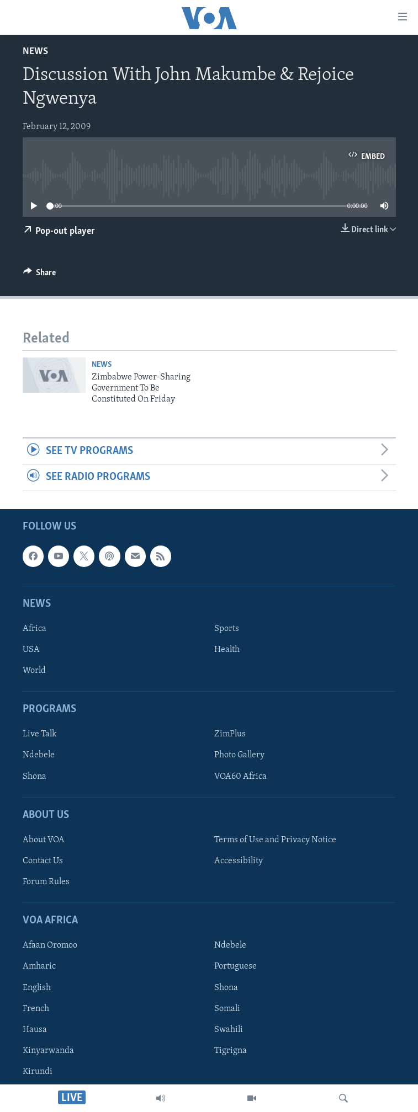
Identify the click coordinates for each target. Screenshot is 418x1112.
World (34, 671)
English (37, 987)
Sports (226, 628)
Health (227, 649)
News (35, 51)
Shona (34, 776)
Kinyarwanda (48, 1050)
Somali (227, 1008)
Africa (34, 628)
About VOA (44, 840)
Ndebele (39, 755)
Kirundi (37, 1071)
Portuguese (235, 967)
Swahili (228, 1029)
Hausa (35, 1029)
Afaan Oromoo (50, 946)
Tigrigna (230, 1050)
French (36, 1008)
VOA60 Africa (240, 776)
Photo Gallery (239, 755)
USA (31, 649)
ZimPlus (230, 734)
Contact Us (43, 861)
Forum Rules (46, 882)
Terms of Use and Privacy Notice (275, 840)
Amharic (39, 967)
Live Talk (40, 734)
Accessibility (238, 861)
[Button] (39, 275)
